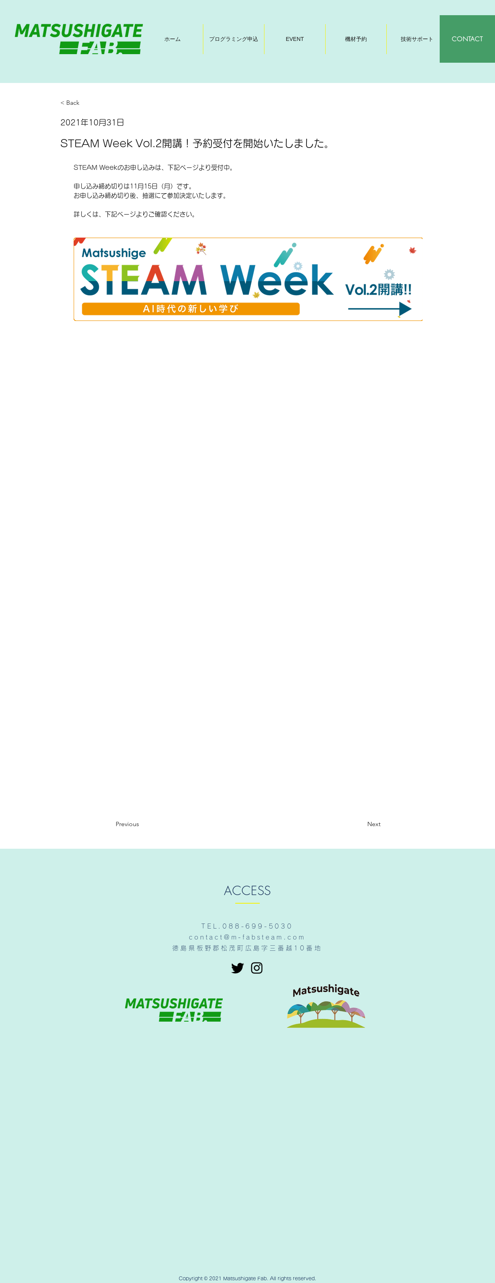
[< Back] (86, 103)
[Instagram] (256, 967)
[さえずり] (237, 967)
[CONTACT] (467, 39)
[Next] (361, 824)
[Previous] (141, 824)
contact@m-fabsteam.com (247, 937)
